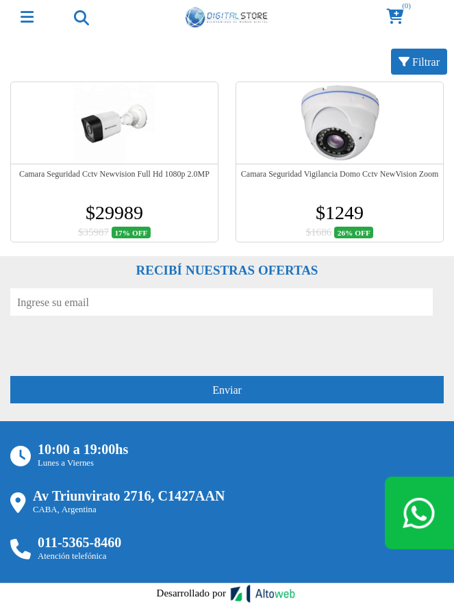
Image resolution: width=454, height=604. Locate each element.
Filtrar (419, 61)
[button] (399, 17)
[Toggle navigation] (81, 17)
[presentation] (114, 342)
